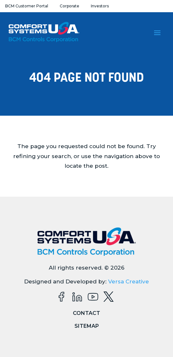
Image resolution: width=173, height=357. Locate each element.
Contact (86, 313)
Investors (100, 6)
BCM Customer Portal (26, 6)
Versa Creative (128, 281)
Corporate (69, 6)
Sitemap (86, 326)
